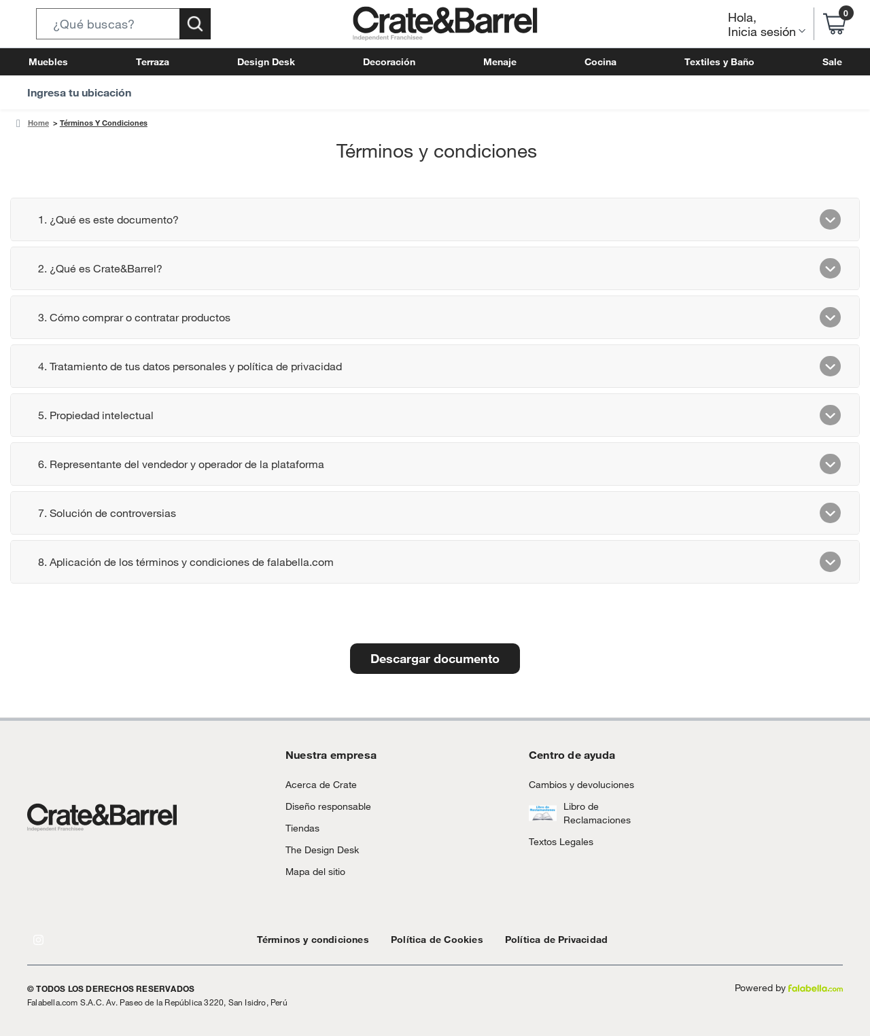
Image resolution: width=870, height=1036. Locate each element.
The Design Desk (318, 849)
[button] (123, 24)
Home (37, 123)
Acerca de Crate (316, 784)
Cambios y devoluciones (576, 784)
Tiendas (300, 828)
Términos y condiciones (306, 939)
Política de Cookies (417, 939)
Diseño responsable (322, 806)
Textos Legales (557, 841)
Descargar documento (435, 658)
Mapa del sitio (312, 871)
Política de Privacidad (524, 939)
